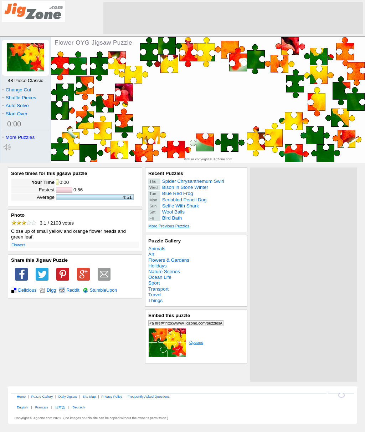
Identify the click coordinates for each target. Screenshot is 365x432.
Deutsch (78, 407)
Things (155, 300)
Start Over (14, 113)
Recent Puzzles (165, 173)
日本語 (60, 407)
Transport (158, 289)
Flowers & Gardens (168, 260)
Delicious (27, 290)
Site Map (89, 396)
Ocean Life (159, 277)
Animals (156, 248)
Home (21, 396)
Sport (154, 283)
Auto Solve (15, 105)
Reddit (72, 290)
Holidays (157, 265)
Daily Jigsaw (67, 396)
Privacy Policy (111, 396)
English (22, 407)
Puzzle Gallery (164, 240)
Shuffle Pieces (19, 97)
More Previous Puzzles (168, 226)
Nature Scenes (164, 271)
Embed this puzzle (169, 315)
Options (175, 342)
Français (41, 407)
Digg (51, 290)
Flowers (18, 245)
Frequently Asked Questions (148, 396)
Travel (154, 294)
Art (151, 254)
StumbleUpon (103, 290)
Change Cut (16, 89)
